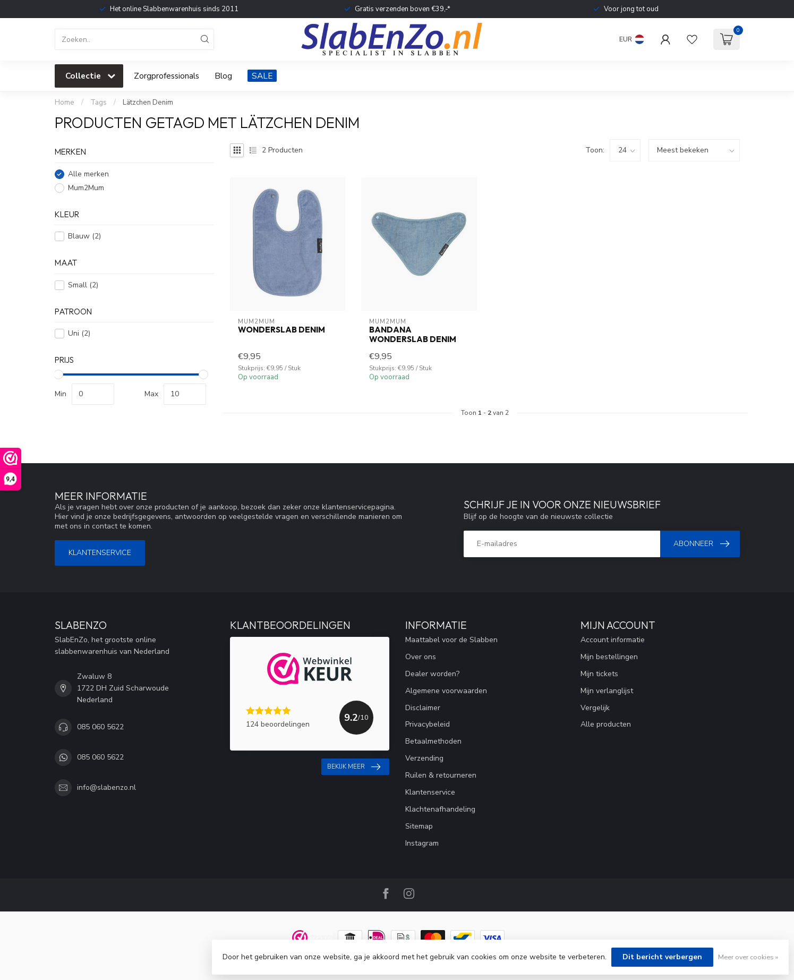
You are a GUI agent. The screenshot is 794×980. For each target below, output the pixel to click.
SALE (262, 75)
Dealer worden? (432, 674)
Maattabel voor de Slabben (451, 640)
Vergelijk (595, 708)
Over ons (420, 657)
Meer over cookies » (748, 956)
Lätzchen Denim (148, 102)
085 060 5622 (100, 727)
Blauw (84, 236)
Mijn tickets (599, 674)
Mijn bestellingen (609, 657)
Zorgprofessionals (166, 75)
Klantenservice (100, 553)
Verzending (424, 758)
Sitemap (419, 826)
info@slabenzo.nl (106, 787)
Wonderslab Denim (281, 330)
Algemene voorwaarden (446, 691)
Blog (223, 75)
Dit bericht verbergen (662, 957)
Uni (79, 333)
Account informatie (612, 640)
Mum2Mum (86, 188)
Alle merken (88, 174)
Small (83, 285)
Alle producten (605, 724)
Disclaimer (422, 708)
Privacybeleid (427, 724)
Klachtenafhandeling (440, 809)
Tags (98, 102)
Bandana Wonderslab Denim (412, 334)
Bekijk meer (353, 767)
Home (64, 102)
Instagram (422, 843)
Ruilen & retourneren (440, 775)
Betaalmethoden (433, 741)
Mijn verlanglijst (606, 691)
